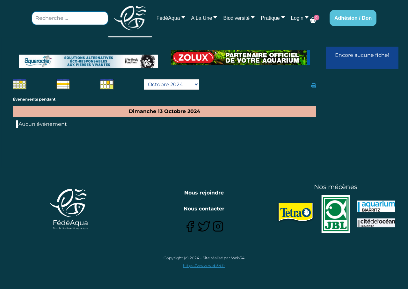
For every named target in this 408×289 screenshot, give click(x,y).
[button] (202, 18)
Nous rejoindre (204, 193)
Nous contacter (204, 209)
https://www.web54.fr (204, 265)
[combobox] (70, 18)
